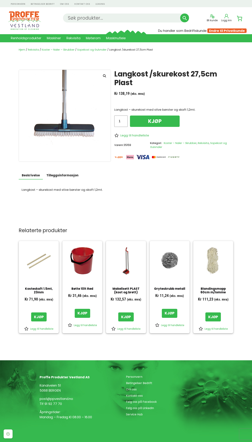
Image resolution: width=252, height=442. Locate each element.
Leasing (100, 4)
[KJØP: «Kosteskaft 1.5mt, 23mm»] (39, 316)
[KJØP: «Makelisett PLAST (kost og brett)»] (126, 316)
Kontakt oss (134, 396)
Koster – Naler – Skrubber (58, 49)
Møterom (93, 38)
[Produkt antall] (120, 121)
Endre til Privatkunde (227, 30)
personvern (18, 4)
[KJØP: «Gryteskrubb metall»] (169, 313)
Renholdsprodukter (26, 38)
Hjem (22, 49)
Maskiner (54, 38)
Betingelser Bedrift (43, 4)
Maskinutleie (116, 38)
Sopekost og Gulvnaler (92, 49)
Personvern (134, 377)
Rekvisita (73, 38)
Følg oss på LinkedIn (140, 408)
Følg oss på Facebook (141, 402)
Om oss (64, 4)
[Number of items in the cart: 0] (239, 18)
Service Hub (134, 414)
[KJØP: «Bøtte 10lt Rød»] (82, 313)
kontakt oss (82, 4)
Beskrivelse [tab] (31, 175)
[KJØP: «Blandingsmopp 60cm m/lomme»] (213, 316)
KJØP (155, 121)
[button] (104, 76)
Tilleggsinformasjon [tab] (62, 175)
